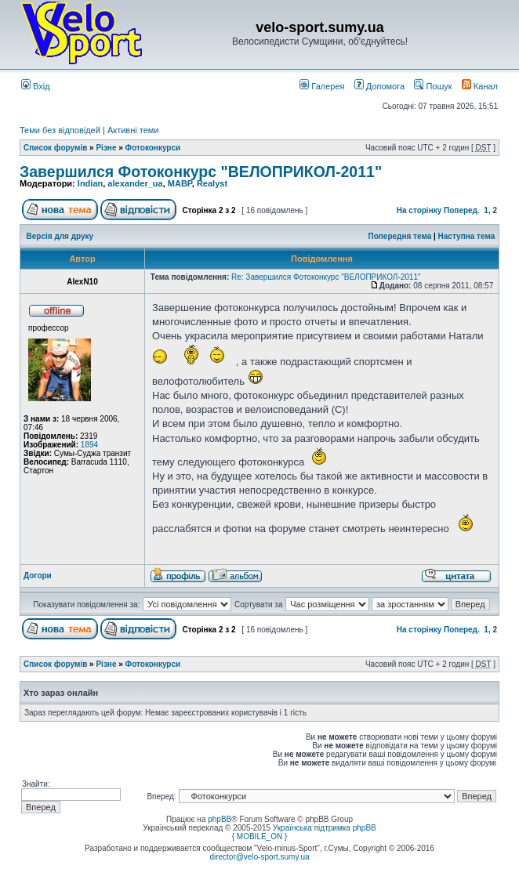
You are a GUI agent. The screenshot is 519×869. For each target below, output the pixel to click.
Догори (38, 575)
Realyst (212, 183)
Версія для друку (60, 236)
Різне (106, 147)
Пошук (433, 86)
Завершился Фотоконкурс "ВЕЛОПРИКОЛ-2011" (201, 171)
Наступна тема (466, 236)
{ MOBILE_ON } (260, 836)
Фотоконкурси (153, 147)
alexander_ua (134, 183)
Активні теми (133, 130)
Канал (480, 86)
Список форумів (55, 147)
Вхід (35, 86)
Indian (90, 183)
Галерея (321, 86)
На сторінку (419, 210)
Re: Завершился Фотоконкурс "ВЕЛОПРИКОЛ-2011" (326, 277)
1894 (89, 444)
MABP (180, 183)
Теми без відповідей (60, 130)
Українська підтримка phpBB (324, 828)
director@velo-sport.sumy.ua (259, 857)
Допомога (379, 86)
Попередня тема (399, 236)
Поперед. (462, 210)
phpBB (219, 819)
